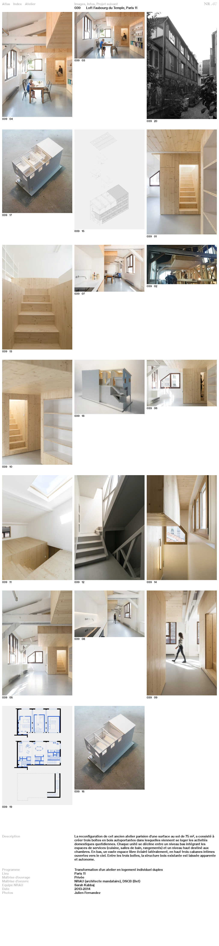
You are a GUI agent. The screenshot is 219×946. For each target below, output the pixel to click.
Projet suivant (107, 4)
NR (210, 4)
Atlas (6, 4)
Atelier (30, 4)
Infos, (91, 4)
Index (17, 4)
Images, (80, 4)
